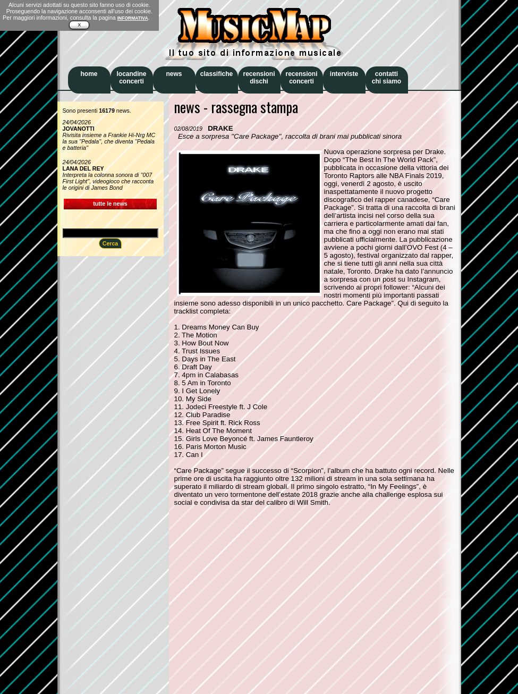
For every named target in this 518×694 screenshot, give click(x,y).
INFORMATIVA (132, 18)
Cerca (110, 243)
